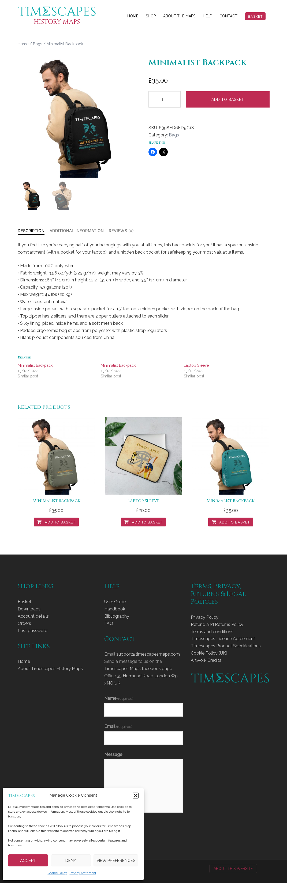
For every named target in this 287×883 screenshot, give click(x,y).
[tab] (31, 231)
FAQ (108, 623)
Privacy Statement (83, 873)
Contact (228, 16)
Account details (33, 616)
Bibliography (116, 616)
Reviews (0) (121, 231)
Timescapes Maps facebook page (138, 668)
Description (31, 231)
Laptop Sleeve (196, 365)
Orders (24, 623)
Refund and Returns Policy (217, 624)
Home (132, 16)
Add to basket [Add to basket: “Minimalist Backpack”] (56, 522)
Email (118, 726)
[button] (135, 795)
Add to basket (227, 99)
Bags (37, 43)
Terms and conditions (212, 631)
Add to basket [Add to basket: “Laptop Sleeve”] (143, 522)
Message (113, 754)
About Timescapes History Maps (50, 668)
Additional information (77, 231)
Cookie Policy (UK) (209, 653)
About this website (233, 868)
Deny (70, 860)
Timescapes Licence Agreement (223, 638)
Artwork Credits (206, 660)
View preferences (115, 860)
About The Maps (179, 16)
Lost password (32, 630)
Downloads (29, 608)
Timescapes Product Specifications (226, 645)
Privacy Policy (204, 617)
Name (118, 698)
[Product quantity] (164, 99)
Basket (255, 16)
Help (207, 16)
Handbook (114, 608)
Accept (28, 860)
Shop (151, 16)
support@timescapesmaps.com (148, 654)
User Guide (115, 601)
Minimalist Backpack (35, 365)
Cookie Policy (57, 873)
